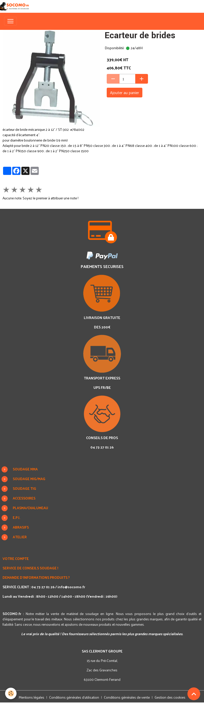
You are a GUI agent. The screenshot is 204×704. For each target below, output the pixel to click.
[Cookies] (11, 693)
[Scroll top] (193, 693)
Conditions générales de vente (127, 697)
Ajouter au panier (124, 92)
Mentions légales (31, 697)
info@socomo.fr (71, 587)
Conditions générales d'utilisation (74, 697)
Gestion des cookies (170, 697)
